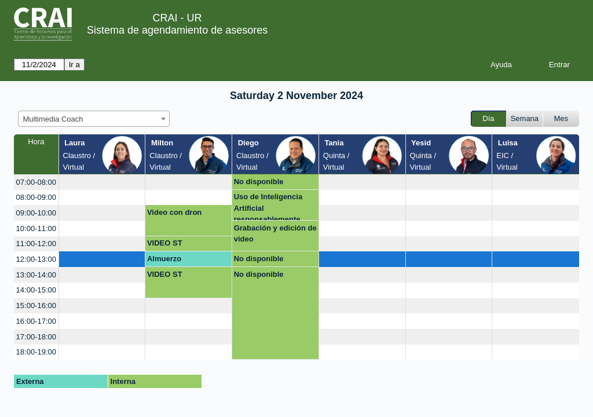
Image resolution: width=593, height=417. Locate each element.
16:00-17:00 (36, 321)
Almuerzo (164, 258)
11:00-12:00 (36, 243)
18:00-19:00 (36, 352)
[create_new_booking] (102, 182)
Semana (525, 118)
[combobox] (94, 119)
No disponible (259, 181)
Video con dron (174, 212)
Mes (561, 118)
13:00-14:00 (36, 274)
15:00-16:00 (36, 305)
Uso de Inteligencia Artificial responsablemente (268, 206)
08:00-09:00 (36, 197)
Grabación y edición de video (275, 234)
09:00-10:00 (36, 213)
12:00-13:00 (36, 259)
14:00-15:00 (36, 290)
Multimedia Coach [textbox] (53, 119)
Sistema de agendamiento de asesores (177, 30)
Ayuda (501, 64)
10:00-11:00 (36, 228)
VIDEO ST (164, 243)
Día (488, 118)
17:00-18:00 (36, 336)
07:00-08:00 (36, 182)
